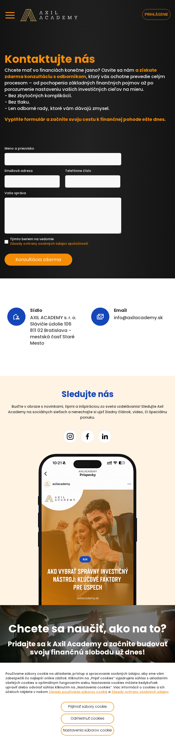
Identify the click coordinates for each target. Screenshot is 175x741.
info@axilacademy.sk (138, 318)
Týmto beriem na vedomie (49, 242)
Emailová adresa (19, 171)
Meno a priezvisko (19, 148)
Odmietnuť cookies (87, 719)
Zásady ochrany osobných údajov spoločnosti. (49, 244)
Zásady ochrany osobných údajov (139, 692)
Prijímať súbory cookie (87, 707)
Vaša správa (15, 193)
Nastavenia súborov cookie (87, 730)
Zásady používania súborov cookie (78, 692)
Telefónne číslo (78, 171)
